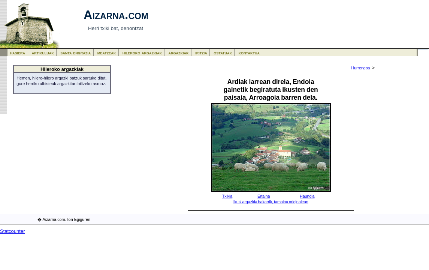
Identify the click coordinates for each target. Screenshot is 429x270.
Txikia (227, 196)
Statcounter (12, 231)
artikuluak (43, 53)
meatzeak (106, 53)
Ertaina (263, 196)
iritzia (201, 53)
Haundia (307, 196)
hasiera (17, 53)
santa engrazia (75, 53)
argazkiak (179, 53)
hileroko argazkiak (142, 53)
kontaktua (249, 53)
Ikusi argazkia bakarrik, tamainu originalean (270, 202)
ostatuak (223, 53)
